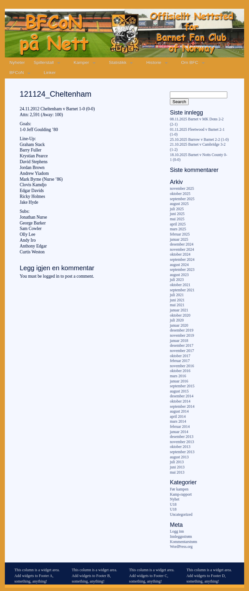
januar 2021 (179, 310)
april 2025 (178, 224)
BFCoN (16, 72)
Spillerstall (44, 62)
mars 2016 (178, 376)
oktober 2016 (180, 370)
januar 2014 (179, 431)
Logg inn (177, 531)
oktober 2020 (180, 315)
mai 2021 (177, 305)
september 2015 (182, 386)
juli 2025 (177, 209)
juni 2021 (177, 300)
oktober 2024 (180, 254)
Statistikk (117, 62)
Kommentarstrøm (183, 541)
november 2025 (182, 188)
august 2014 (179, 411)
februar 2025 (180, 234)
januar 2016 (179, 381)
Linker (50, 72)
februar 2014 (180, 426)
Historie (153, 62)
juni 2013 (177, 467)
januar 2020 (179, 325)
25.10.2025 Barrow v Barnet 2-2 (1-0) (199, 139)
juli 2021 (177, 295)
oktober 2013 (180, 446)
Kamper (81, 62)
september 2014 (182, 406)
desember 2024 (181, 244)
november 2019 (182, 335)
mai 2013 (177, 472)
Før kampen (179, 489)
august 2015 (179, 391)
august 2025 (179, 203)
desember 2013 (181, 436)
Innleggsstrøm (181, 536)
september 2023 (182, 269)
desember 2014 (181, 396)
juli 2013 (177, 462)
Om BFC (189, 62)
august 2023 (179, 274)
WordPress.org (181, 546)
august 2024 (179, 264)
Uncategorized (181, 514)
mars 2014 (178, 421)
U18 (173, 504)
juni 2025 (177, 213)
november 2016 (182, 366)
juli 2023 (177, 279)
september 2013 (182, 452)
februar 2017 (180, 360)
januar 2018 (179, 340)
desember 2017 (181, 345)
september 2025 (182, 199)
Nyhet (174, 499)
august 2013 (179, 457)
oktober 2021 (180, 285)
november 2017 (182, 350)
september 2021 (182, 290)
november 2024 (182, 249)
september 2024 (182, 259)
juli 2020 (177, 320)
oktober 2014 (180, 401)
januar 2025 (179, 239)
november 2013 (182, 442)
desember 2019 (181, 330)
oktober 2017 (180, 356)
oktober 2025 (180, 193)
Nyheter (17, 62)
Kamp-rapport (181, 494)
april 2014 (178, 416)
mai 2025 (177, 219)
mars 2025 (178, 229)
